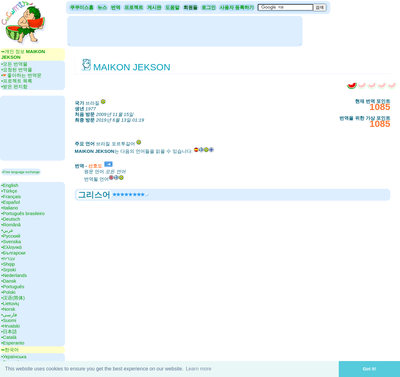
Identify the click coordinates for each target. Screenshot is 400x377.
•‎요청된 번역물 (16, 69)
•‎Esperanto (12, 342)
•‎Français (11, 196)
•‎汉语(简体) (13, 297)
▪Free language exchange (21, 172)
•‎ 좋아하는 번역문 (21, 75)
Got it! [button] (369, 368)
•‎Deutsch (10, 219)
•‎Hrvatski (10, 326)
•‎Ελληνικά (11, 247)
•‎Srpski (8, 269)
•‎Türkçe (9, 191)
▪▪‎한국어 (10, 349)
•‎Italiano (9, 207)
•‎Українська (13, 356)
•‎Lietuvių (10, 303)
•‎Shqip (8, 264)
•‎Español (10, 202)
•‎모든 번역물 (14, 64)
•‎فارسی (9, 314)
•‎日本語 (9, 331)
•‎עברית (8, 258)
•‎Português (12, 286)
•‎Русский (10, 236)
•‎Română (11, 224)
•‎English (9, 185)
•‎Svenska (11, 241)
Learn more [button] (199, 368)
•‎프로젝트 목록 (16, 80)
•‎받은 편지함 (14, 86)
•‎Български (13, 252)
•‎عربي (7, 230)
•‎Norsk (8, 309)
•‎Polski (8, 292)
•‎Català (9, 337)
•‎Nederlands (14, 275)
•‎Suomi (8, 320)
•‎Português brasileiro (23, 213)
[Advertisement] (184, 31)
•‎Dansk (8, 281)
